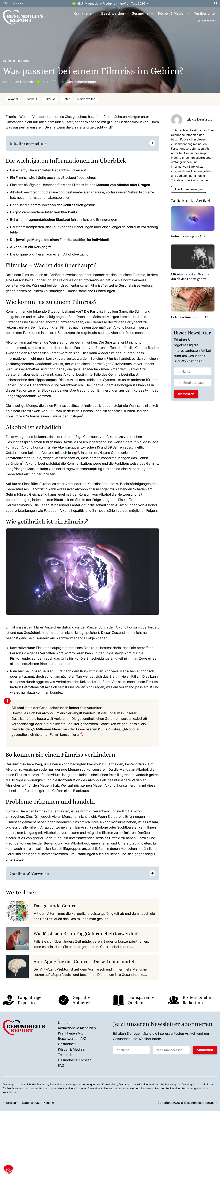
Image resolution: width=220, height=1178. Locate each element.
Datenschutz (31, 1103)
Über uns (65, 1023)
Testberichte (204, 13)
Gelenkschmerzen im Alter (191, 317)
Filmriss (50, 99)
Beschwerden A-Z (72, 1039)
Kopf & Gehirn (16, 61)
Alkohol (13, 99)
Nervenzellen (86, 99)
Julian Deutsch (21, 82)
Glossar (18, 3)
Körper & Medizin (173, 13)
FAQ (6, 3)
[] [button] (53, 873)
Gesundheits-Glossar (74, 1060)
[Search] (215, 3)
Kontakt (49, 1103)
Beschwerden (114, 13)
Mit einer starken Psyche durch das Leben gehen (190, 276)
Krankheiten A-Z (70, 1033)
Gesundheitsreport (81, 82)
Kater (66, 99)
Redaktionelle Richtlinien (77, 1028)
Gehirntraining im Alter (189, 236)
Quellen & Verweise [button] (29, 873)
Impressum (10, 1103)
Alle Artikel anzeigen (188, 189)
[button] (82, 416)
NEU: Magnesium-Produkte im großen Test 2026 (111, 3)
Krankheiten (85, 13)
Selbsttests (207, 21)
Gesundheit (142, 13)
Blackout (31, 99)
